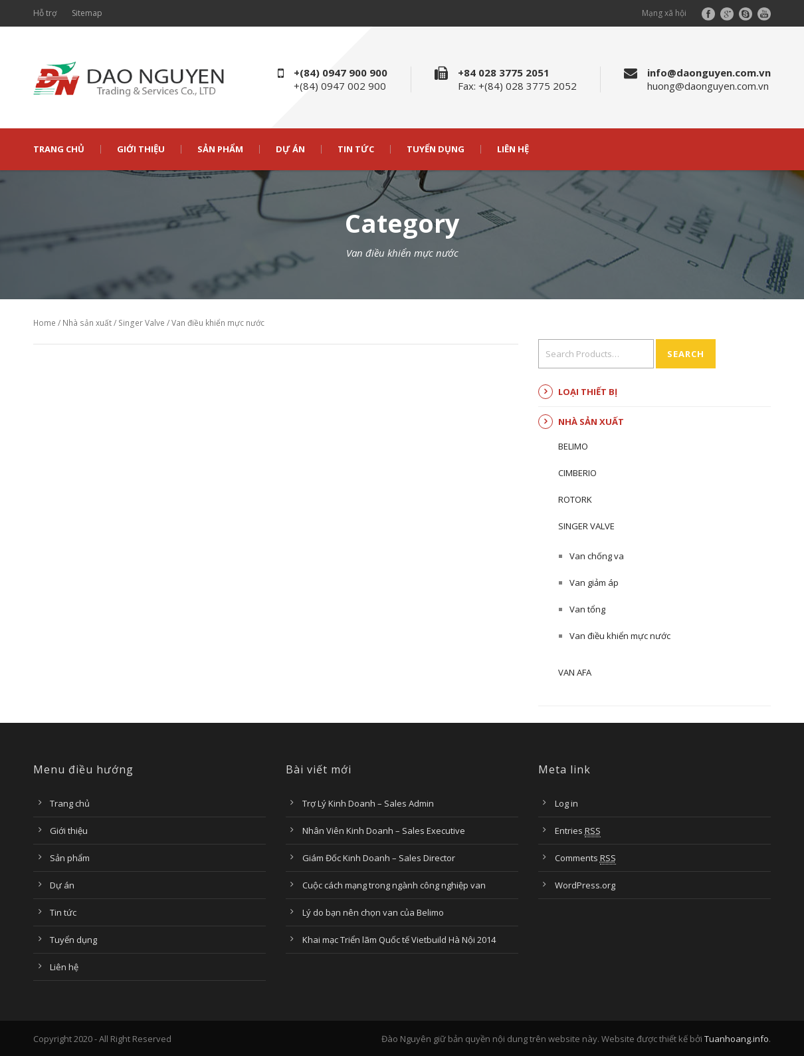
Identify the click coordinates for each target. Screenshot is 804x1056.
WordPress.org (585, 885)
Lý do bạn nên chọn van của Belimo (373, 912)
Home (44, 323)
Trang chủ (58, 149)
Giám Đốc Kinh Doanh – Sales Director (378, 858)
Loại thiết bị (587, 392)
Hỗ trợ (44, 13)
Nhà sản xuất (87, 323)
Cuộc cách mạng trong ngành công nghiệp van (394, 885)
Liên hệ (513, 149)
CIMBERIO (577, 473)
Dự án (290, 149)
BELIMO (573, 446)
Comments (585, 858)
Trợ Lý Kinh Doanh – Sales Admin (368, 803)
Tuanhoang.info (736, 1039)
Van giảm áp (594, 583)
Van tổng (587, 609)
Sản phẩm (220, 149)
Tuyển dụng (435, 149)
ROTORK (575, 499)
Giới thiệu (141, 149)
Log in (566, 803)
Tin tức (356, 149)
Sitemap (87, 13)
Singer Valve (141, 323)
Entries (578, 831)
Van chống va (596, 556)
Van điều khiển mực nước (619, 636)
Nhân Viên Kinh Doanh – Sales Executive (383, 831)
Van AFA (574, 672)
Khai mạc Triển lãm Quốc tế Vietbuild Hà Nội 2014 (399, 940)
